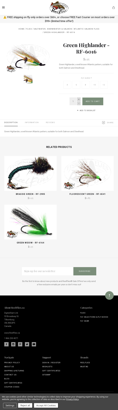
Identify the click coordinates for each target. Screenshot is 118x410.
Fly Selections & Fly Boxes (94, 317)
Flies (82, 313)
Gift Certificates (13, 383)
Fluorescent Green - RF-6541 (88, 194)
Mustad (84, 367)
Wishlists (47, 367)
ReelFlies (85, 363)
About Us (9, 367)
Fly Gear (84, 321)
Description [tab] (11, 122)
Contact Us (10, 375)
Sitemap (46, 375)
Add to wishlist (86, 111)
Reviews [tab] (50, 122)
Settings (10, 405)
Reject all (25, 405)
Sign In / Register (51, 363)
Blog (6, 379)
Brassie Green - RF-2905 (30, 194)
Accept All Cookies (46, 405)
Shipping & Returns (14, 371)
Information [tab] (32, 122)
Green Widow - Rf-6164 (30, 243)
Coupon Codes (11, 387)
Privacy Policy (12, 363)
